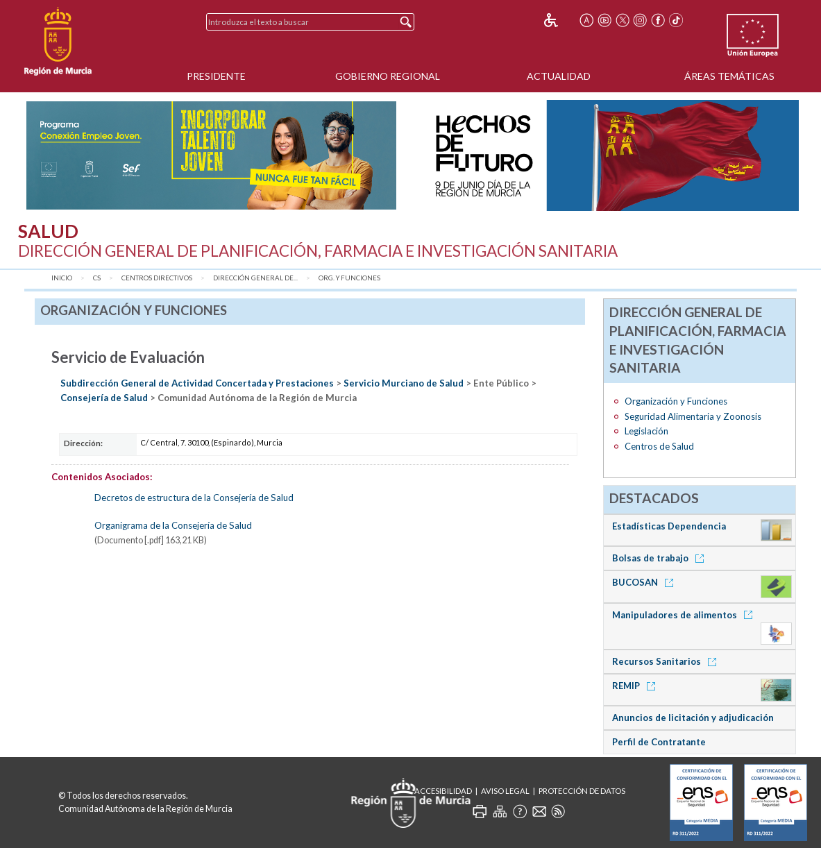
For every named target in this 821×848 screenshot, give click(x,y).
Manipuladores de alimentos (684, 614)
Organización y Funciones (676, 401)
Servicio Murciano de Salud (404, 383)
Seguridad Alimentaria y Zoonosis (693, 416)
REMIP (636, 685)
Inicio (61, 278)
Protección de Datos (582, 790)
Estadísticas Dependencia (669, 526)
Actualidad (559, 76)
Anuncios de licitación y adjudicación (693, 717)
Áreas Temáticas (729, 76)
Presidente (216, 76)
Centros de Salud (659, 446)
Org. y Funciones (349, 278)
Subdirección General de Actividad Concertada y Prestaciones (197, 383)
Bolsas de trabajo (660, 557)
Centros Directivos (156, 278)
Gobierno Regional (387, 76)
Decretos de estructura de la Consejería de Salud (194, 497)
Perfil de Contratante (659, 741)
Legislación (646, 430)
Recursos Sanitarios (666, 661)
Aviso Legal (505, 790)
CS (97, 278)
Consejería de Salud (104, 397)
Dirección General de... (255, 278)
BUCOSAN (645, 582)
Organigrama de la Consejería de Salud (173, 525)
